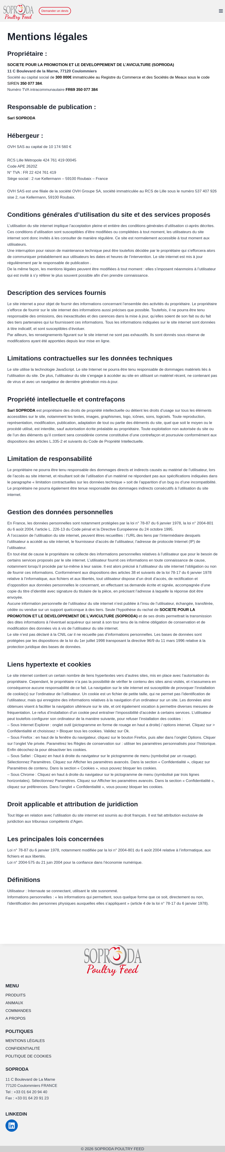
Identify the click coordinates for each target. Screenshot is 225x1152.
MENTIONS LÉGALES (25, 1041)
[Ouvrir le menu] (221, 10)
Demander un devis (55, 11)
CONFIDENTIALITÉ (22, 1048)
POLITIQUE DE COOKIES (28, 1056)
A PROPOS (15, 1018)
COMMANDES (18, 1011)
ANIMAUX (14, 1003)
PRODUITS (15, 995)
